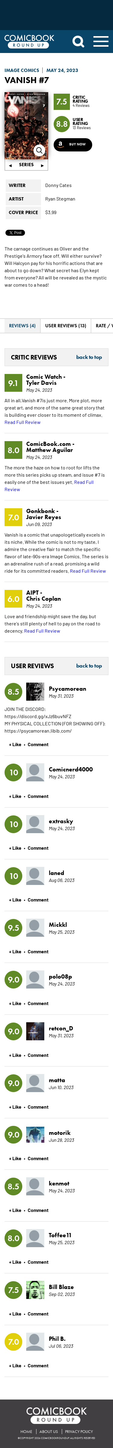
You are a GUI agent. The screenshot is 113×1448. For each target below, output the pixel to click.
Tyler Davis (41, 383)
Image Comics (22, 70)
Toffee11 (60, 1235)
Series (26, 164)
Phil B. (57, 1339)
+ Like (15, 744)
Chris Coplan (43, 599)
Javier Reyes (43, 517)
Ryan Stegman (60, 198)
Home (26, 1431)
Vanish (21, 80)
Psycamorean (67, 689)
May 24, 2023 (62, 70)
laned (56, 873)
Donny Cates (58, 185)
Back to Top (89, 357)
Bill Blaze (61, 1287)
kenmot (59, 1183)
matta (57, 1080)
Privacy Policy (79, 1431)
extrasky (61, 821)
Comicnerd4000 (71, 769)
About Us (48, 1431)
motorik (60, 1133)
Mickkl (58, 925)
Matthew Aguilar (49, 450)
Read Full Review (23, 422)
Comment (38, 744)
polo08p (60, 976)
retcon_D (61, 1028)
